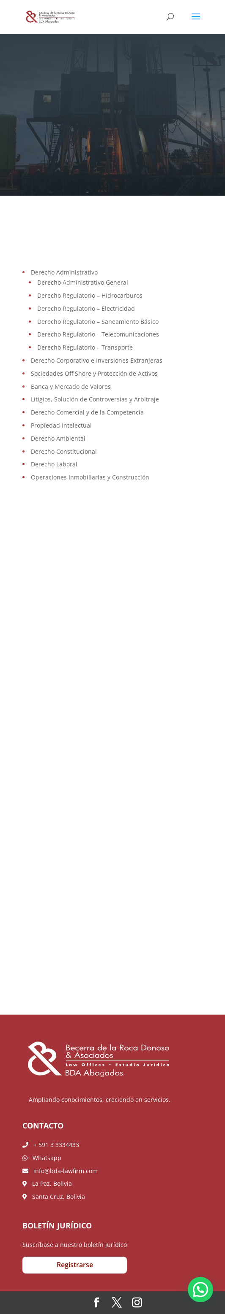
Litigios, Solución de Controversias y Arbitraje (95, 399)
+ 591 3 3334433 (50, 1145)
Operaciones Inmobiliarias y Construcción (90, 477)
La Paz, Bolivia (47, 1183)
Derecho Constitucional (64, 451)
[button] (200, 1289)
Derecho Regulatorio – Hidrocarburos (90, 295)
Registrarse (75, 1264)
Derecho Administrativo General (82, 282)
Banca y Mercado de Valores (71, 386)
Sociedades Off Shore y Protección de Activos (94, 373)
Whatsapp (41, 1158)
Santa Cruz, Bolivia (53, 1197)
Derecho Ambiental (58, 438)
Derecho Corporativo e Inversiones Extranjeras (96, 360)
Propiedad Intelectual (61, 425)
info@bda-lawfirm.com (60, 1171)
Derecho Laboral (54, 464)
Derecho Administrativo (64, 272)
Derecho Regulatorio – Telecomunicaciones (98, 334)
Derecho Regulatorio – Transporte (85, 347)
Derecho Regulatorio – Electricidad (86, 308)
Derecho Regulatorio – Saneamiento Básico (98, 322)
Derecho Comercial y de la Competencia (87, 412)
